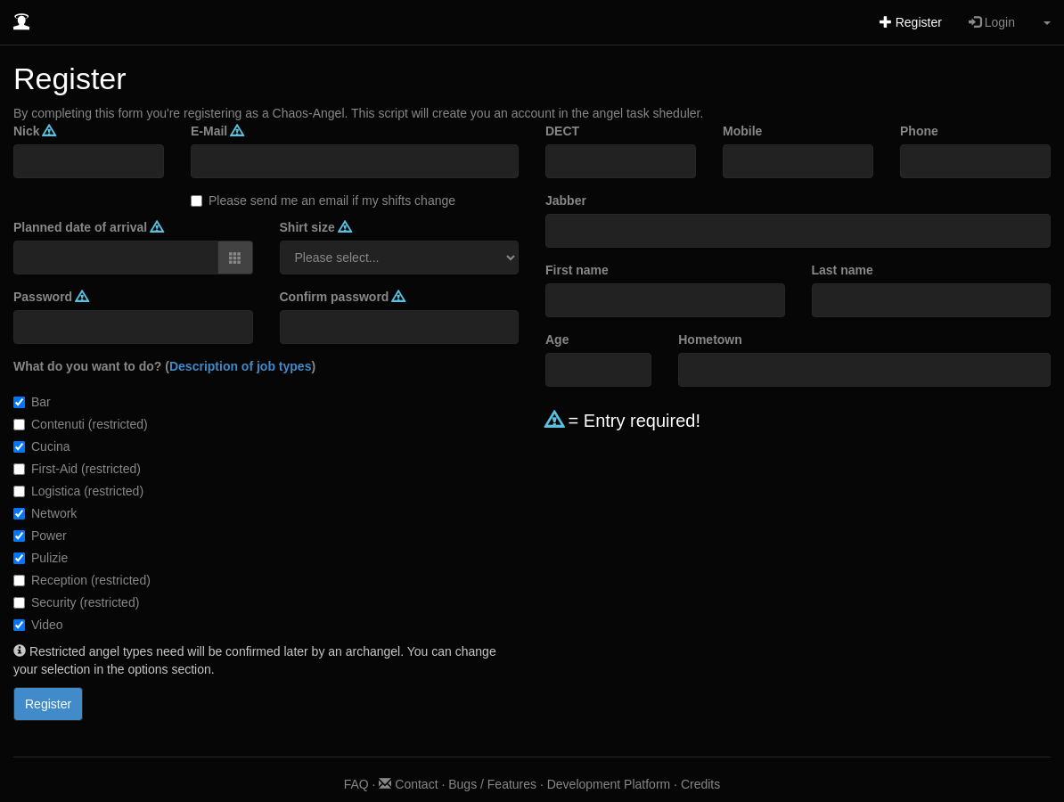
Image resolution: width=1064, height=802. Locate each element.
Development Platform (609, 784)
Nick (34, 131)
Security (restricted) (76, 602)
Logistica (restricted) (78, 491)
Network (45, 513)
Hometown (710, 339)
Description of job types (240, 366)
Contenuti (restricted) (80, 424)
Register (911, 22)
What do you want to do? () (164, 366)
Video (38, 625)
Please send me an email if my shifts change (323, 200)
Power (40, 535)
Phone (919, 131)
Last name (842, 270)
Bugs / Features (492, 784)
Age (557, 339)
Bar (32, 402)
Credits (700, 784)
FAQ (356, 784)
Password (50, 297)
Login (992, 22)
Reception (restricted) (82, 580)
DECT (562, 131)
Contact (408, 784)
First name (577, 270)
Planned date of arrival (88, 227)
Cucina (41, 446)
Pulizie (40, 558)
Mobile (742, 131)
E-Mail (217, 131)
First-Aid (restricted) (77, 469)
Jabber (565, 200)
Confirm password (342, 297)
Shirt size (315, 227)
